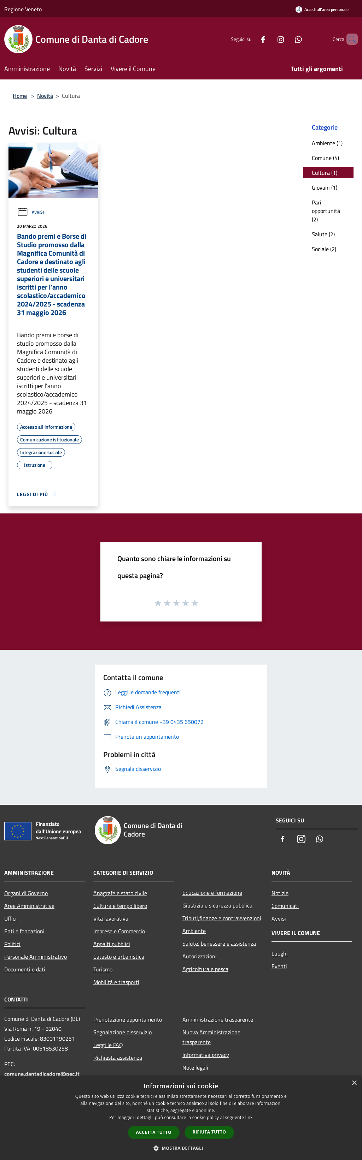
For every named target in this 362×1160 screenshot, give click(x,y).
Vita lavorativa (110, 918)
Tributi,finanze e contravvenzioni (221, 918)
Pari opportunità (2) (326, 211)
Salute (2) (323, 234)
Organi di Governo (26, 893)
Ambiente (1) (327, 143)
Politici (12, 944)
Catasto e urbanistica (118, 956)
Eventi (279, 966)
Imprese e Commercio (119, 931)
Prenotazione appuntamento (127, 1019)
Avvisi (30, 212)
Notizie (280, 893)
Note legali (195, 1067)
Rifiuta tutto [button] (209, 1132)
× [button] (354, 1083)
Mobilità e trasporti (116, 982)
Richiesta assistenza (117, 1057)
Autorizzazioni (199, 956)
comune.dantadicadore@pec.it (42, 1074)
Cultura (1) (324, 172)
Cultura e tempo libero (120, 906)
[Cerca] (349, 39)
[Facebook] (251, 39)
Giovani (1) (324, 187)
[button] (181, 1148)
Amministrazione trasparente (217, 1019)
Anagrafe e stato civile (120, 893)
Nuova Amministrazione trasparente (211, 1037)
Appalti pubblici (111, 944)
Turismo (102, 969)
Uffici (10, 918)
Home (20, 95)
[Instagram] (269, 39)
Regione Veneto (23, 9)
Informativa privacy (205, 1055)
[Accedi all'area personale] (322, 9)
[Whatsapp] (286, 39)
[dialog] (181, 1118)
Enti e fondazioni (24, 931)
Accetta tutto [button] (153, 1132)
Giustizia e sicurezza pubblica (217, 905)
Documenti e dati (24, 969)
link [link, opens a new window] (249, 1117)
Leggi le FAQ (108, 1045)
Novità (45, 95)
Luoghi (280, 953)
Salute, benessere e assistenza (219, 943)
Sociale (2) (324, 249)
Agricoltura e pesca (205, 969)
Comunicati (285, 906)
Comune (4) (325, 158)
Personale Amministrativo (35, 956)
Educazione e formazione (212, 892)
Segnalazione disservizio (122, 1032)
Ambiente (194, 931)
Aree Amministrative (29, 906)
